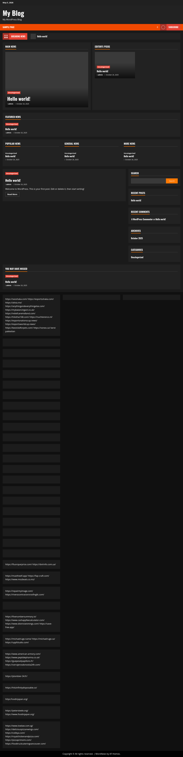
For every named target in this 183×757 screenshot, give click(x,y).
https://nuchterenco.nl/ (41, 317)
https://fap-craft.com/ (38, 575)
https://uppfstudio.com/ (17, 642)
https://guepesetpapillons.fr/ (19, 661)
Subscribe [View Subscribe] (169, 27)
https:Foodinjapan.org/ (16, 699)
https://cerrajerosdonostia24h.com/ (22, 664)
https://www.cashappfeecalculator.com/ (24, 620)
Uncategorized (14, 93)
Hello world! (39, 36)
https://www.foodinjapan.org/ (19, 714)
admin (10, 104)
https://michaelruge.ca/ (43, 638)
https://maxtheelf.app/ (16, 575)
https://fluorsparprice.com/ (18, 564)
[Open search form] (157, 27)
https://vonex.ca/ (41, 327)
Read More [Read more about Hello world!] (13, 195)
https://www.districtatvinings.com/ (22, 623)
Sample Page (8, 27)
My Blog (13, 13)
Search (135, 173)
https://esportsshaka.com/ (41, 299)
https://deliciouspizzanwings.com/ (21, 729)
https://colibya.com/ (15, 732)
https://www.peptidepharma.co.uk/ (22, 657)
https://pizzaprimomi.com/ (18, 740)
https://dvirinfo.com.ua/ (44, 564)
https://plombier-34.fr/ (16, 676)
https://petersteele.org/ (16, 710)
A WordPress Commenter (142, 219)
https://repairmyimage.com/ (19, 591)
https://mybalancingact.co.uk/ (19, 309)
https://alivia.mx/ (13, 302)
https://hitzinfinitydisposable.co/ (21, 687)
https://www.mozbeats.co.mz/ (20, 579)
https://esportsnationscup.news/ (21, 320)
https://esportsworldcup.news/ (20, 324)
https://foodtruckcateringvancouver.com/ (25, 743)
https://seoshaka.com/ (16, 299)
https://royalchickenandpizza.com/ (22, 736)
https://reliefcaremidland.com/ (20, 313)
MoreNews (100, 753)
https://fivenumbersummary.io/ (20, 616)
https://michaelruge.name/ (18, 638)
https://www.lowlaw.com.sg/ (19, 725)
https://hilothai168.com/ (17, 317)
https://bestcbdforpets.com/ (19, 327)
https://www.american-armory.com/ (22, 653)
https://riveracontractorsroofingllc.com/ (24, 594)
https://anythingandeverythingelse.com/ (25, 306)
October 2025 (137, 238)
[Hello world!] (46, 79)
